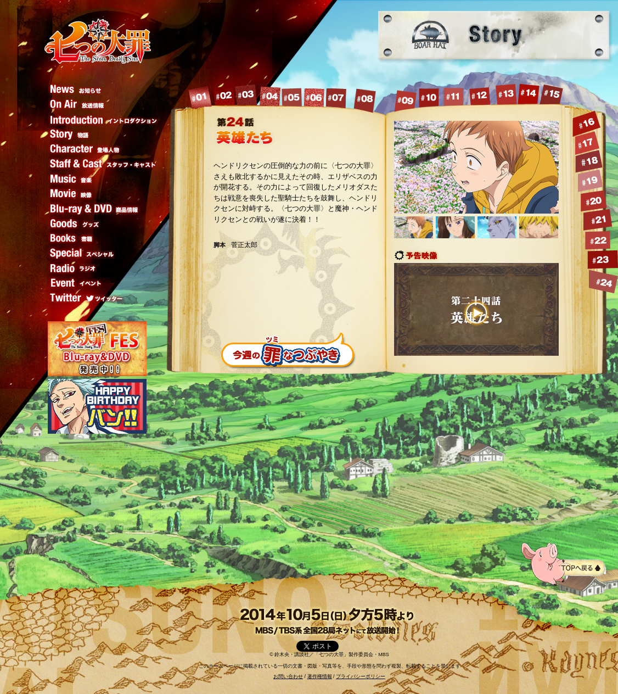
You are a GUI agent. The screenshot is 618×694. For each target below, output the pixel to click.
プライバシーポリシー (360, 676)
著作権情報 (319, 676)
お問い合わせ (288, 676)
